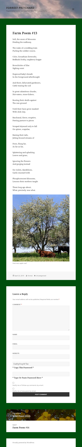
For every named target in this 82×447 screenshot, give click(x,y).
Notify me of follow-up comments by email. (28, 385)
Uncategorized (41, 276)
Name (15, 334)
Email (15, 344)
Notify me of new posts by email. (24, 391)
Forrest (30, 276)
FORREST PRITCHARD (20, 8)
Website (16, 353)
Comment (17, 304)
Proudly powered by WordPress (23, 443)
